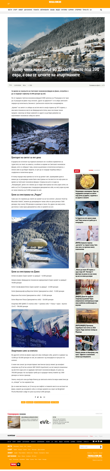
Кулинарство (42, 454)
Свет (25, 447)
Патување (36, 454)
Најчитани (12, 437)
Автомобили (44, 10)
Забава (52, 10)
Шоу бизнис (28, 10)
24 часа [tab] (91, 437)
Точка (10, 85)
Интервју (64, 10)
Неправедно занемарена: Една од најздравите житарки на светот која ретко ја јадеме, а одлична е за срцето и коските (87, 194)
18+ (91, 10)
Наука (10, 461)
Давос (23, 404)
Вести (10, 10)
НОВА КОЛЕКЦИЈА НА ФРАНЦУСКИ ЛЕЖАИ (28, 420)
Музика (23, 457)
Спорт (15, 10)
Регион (21, 447)
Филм (19, 457)
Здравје (15, 454)
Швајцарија (30, 404)
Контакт (100, 454)
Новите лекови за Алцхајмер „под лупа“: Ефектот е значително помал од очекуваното (87, 358)
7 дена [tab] (95, 437)
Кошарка (20, 451)
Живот (21, 10)
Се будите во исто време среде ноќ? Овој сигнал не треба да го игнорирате (86, 221)
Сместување (54, 404)
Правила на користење (97, 461)
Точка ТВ (85, 10)
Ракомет (25, 451)
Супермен (78, 10)
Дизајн (47, 454)
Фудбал (15, 451)
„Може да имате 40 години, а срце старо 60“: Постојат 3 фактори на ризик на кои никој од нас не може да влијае (86, 274)
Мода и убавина (22, 454)
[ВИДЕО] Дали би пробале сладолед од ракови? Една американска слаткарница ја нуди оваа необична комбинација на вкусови (87, 303)
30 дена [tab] (100, 437)
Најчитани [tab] (96, 171)
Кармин (71, 10)
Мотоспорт (34, 451)
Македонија (16, 447)
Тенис (29, 451)
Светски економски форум (42, 404)
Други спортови (41, 451)
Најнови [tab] (88, 171)
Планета (36, 10)
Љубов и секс (30, 454)
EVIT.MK (55, 419)
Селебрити (28, 457)
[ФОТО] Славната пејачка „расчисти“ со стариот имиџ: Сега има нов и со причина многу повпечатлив (86, 247)
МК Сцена (34, 457)
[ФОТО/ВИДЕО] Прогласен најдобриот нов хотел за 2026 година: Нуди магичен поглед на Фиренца (86, 332)
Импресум (89, 454)
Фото (56, 443)
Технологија (15, 461)
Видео (58, 10)
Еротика (32, 461)
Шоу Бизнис (12, 457)
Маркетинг (95, 454)
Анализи (29, 447)
